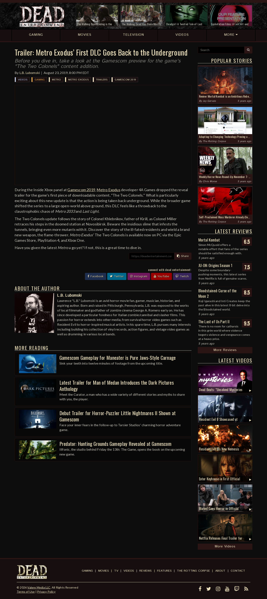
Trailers (102, 79)
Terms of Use (26, 591)
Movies (103, 571)
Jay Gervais (209, 101)
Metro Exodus (78, 79)
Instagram (138, 276)
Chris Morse (210, 181)
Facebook (95, 276)
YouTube (161, 276)
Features (164, 571)
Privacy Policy (46, 591)
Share (183, 256)
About (220, 571)
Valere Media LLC (38, 587)
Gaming (40, 79)
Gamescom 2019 (125, 79)
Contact (238, 571)
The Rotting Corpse (214, 141)
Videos (22, 79)
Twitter (117, 276)
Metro (56, 79)
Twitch (182, 276)
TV (116, 571)
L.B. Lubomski (29, 73)
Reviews (145, 571)
